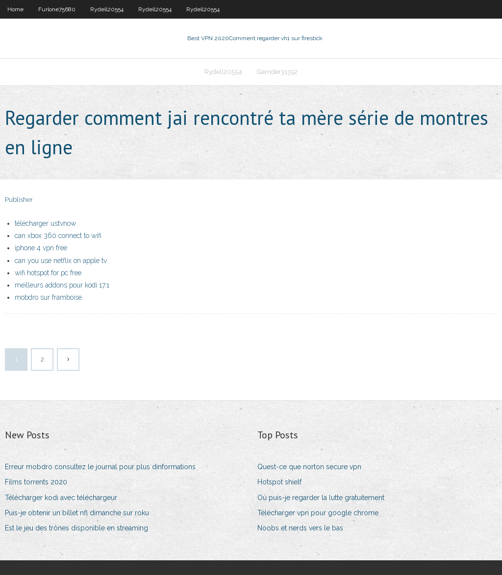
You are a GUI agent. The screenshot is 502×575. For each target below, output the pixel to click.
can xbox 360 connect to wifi (58, 236)
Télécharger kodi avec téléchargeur (61, 498)
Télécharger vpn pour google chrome (317, 513)
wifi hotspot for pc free (48, 273)
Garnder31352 (277, 71)
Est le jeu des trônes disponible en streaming (76, 528)
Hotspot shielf (279, 482)
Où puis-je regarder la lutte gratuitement (320, 498)
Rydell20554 (107, 9)
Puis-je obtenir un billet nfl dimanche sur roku (77, 513)
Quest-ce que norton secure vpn (309, 467)
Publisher (19, 199)
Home (15, 9)
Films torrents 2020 (36, 482)
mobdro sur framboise (48, 297)
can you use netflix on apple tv (61, 260)
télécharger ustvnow (45, 223)
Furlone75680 (56, 9)
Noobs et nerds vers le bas (300, 528)
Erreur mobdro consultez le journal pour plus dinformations (100, 467)
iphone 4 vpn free (41, 248)
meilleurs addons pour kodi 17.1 (62, 285)
